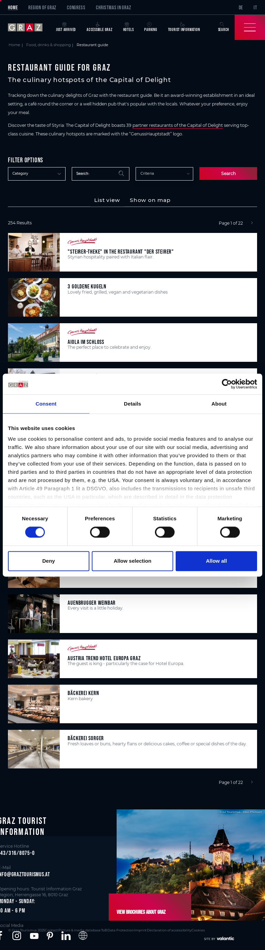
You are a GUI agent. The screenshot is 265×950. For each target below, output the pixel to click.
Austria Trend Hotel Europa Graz (104, 658)
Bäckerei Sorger (86, 738)
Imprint (136, 930)
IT (255, 7)
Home (13, 7)
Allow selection (132, 561)
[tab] (107, 200)
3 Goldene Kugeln (87, 286)
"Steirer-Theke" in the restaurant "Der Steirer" (121, 251)
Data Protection (117, 930)
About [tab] (219, 404)
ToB (101, 930)
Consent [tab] (46, 404)
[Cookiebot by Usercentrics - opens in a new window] (227, 384)
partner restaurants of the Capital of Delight (177, 125)
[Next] (252, 223)
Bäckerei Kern (83, 692)
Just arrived (66, 27)
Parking (150, 27)
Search (228, 173)
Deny (48, 561)
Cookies (192, 930)
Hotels (128, 27)
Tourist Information (184, 27)
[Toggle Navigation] (250, 27)
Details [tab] (132, 404)
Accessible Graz (99, 27)
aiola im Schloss (86, 341)
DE (241, 7)
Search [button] (223, 27)
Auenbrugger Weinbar (92, 602)
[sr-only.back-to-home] (29, 27)
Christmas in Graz (113, 7)
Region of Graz (42, 7)
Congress (76, 7)
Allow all (216, 561)
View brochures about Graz (140, 912)
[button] (16, 936)
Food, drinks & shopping (48, 45)
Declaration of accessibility (164, 930)
